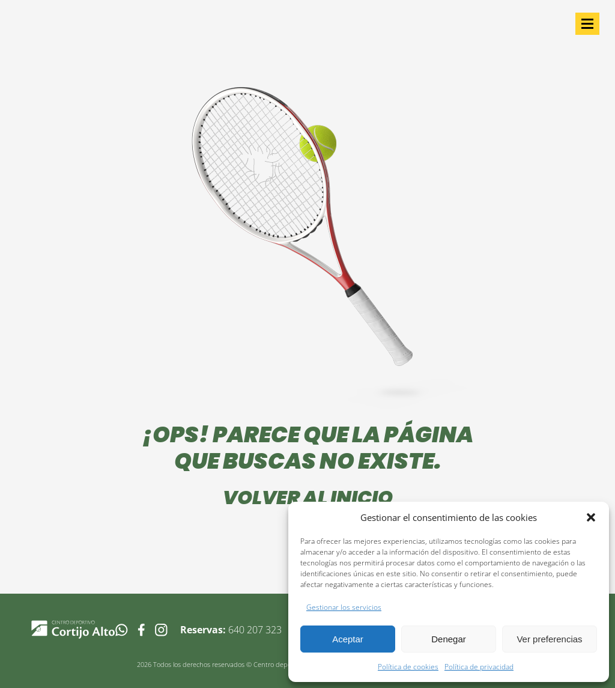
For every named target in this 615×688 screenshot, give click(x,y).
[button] (591, 517)
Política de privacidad (479, 667)
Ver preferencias (549, 639)
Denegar (448, 639)
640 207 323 (255, 629)
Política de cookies (408, 667)
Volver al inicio (308, 497)
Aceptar (347, 639)
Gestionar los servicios (343, 607)
